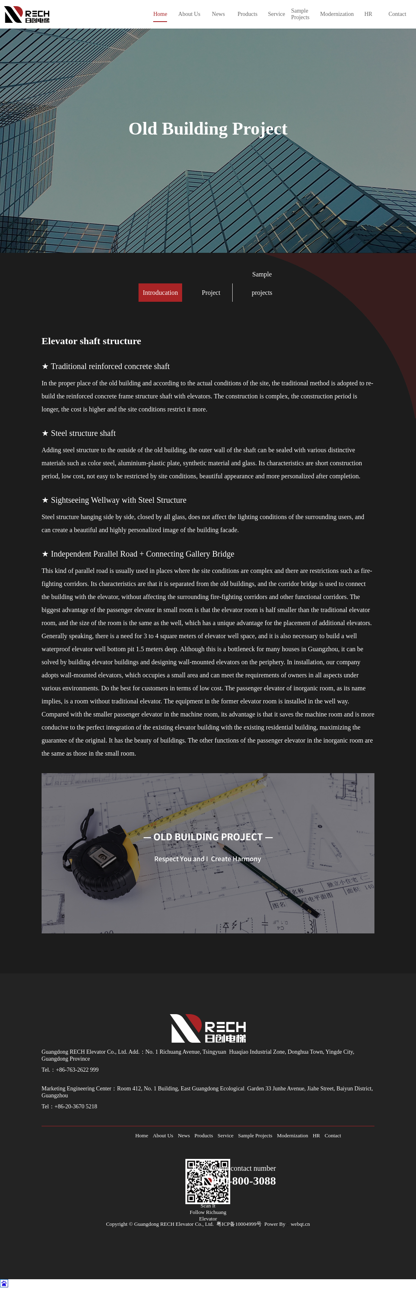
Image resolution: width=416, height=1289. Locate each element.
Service (225, 1135)
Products (203, 1135)
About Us (163, 1135)
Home (141, 1135)
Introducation (160, 292)
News (184, 1135)
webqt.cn (300, 1224)
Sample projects (262, 283)
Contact (333, 1135)
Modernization (292, 1135)
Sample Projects (255, 1135)
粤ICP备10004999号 (239, 1224)
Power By (275, 1224)
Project (211, 292)
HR (316, 1135)
